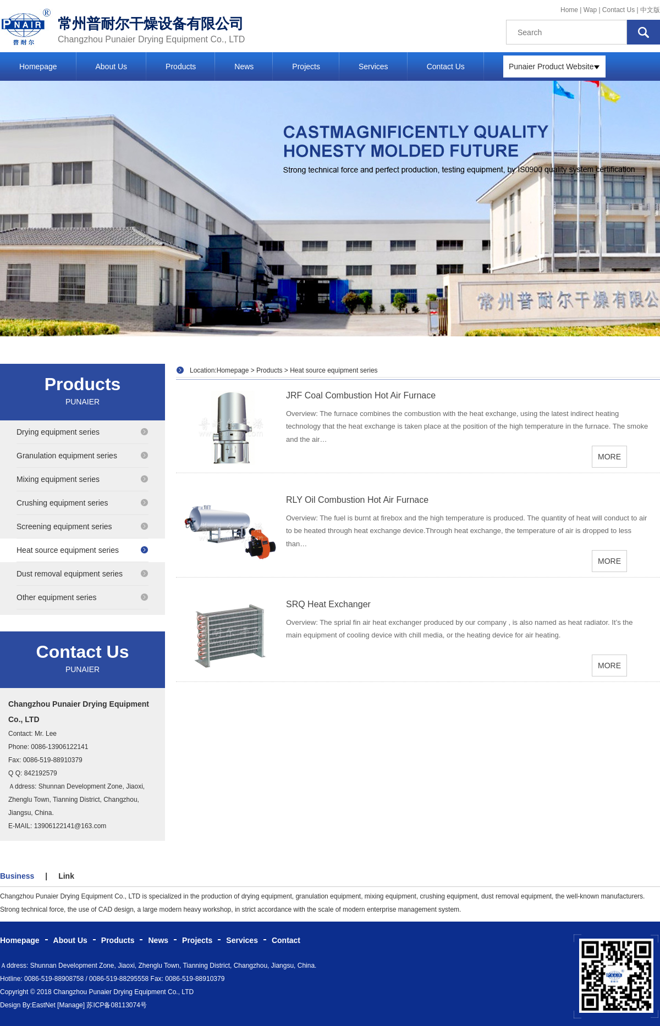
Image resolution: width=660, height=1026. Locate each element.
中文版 (650, 10)
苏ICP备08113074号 (116, 1005)
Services (373, 66)
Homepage (38, 66)
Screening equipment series (82, 526)
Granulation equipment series (82, 455)
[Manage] (71, 1005)
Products (181, 66)
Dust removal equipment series (82, 573)
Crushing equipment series (82, 502)
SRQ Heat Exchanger (328, 604)
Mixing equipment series (82, 479)
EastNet (44, 1005)
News (244, 66)
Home (569, 10)
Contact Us (618, 10)
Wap (591, 10)
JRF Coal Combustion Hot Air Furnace (361, 395)
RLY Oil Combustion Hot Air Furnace (357, 499)
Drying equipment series (82, 432)
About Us (112, 66)
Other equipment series (82, 597)
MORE (609, 456)
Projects (306, 66)
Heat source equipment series (82, 550)
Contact (286, 940)
